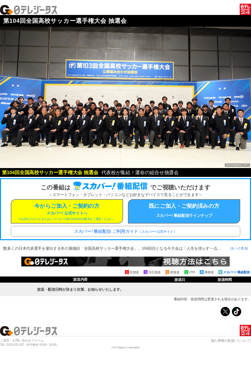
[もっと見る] (239, 248)
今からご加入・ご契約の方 (67, 212)
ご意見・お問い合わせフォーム (22, 340)
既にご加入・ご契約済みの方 (184, 210)
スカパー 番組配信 (236, 272)
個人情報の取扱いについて (231, 340)
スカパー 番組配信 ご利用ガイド (125, 231)
